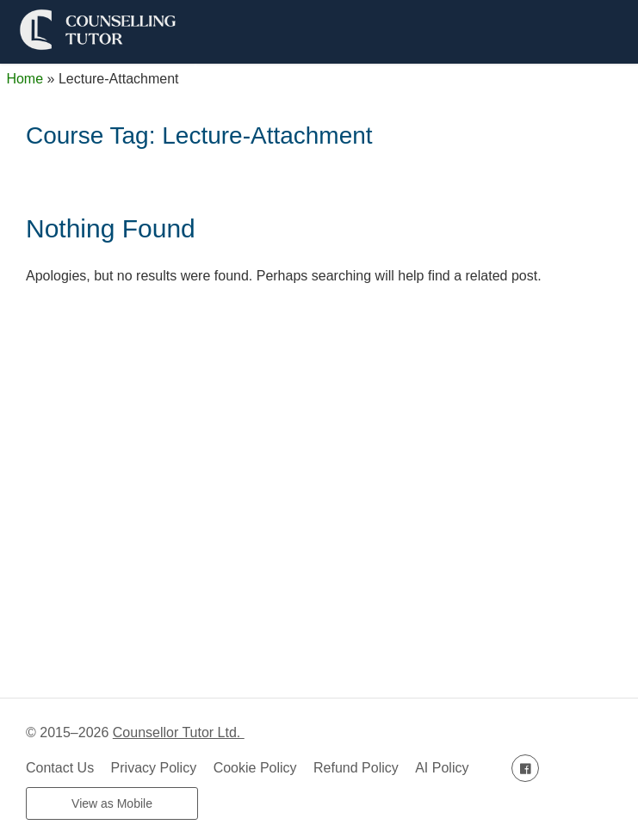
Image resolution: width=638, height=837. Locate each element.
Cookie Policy (255, 767)
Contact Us (60, 767)
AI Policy (441, 767)
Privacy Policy (154, 767)
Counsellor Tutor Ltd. (179, 732)
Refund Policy (356, 767)
